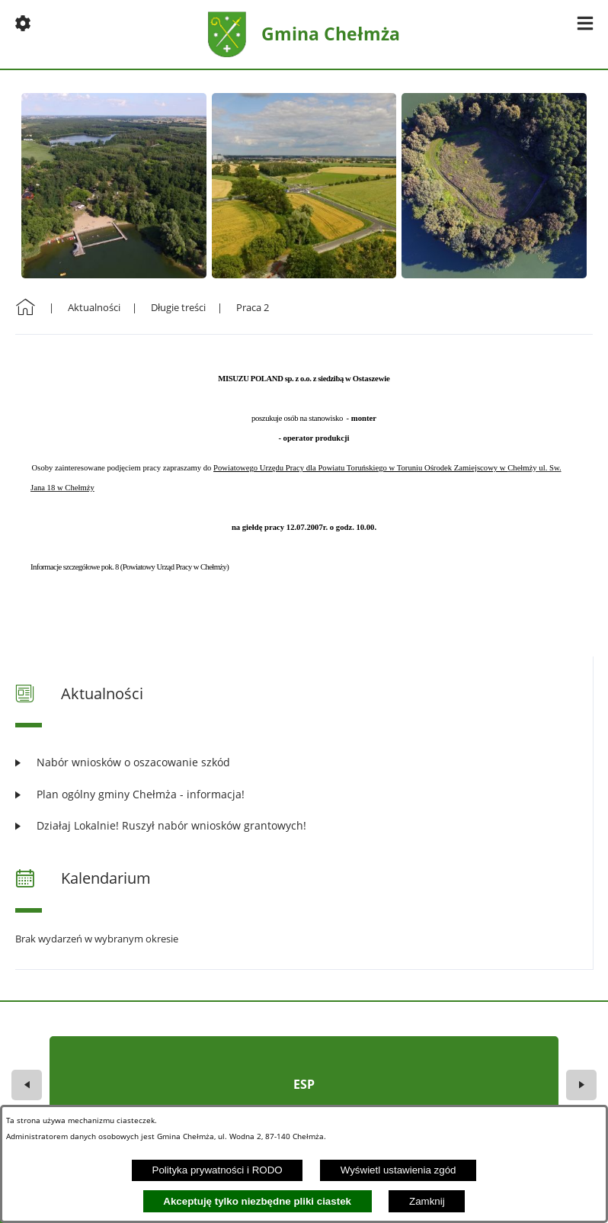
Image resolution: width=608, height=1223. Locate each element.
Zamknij (427, 1201)
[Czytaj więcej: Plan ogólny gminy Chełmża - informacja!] (304, 794)
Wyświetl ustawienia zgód (398, 1170)
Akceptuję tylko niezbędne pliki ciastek (257, 1201)
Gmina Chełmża (330, 33)
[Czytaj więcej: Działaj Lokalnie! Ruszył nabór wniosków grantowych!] (304, 825)
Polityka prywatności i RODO (217, 1170)
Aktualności (94, 307)
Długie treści (178, 307)
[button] (23, 23)
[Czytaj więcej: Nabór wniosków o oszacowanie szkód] (304, 762)
